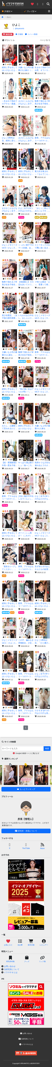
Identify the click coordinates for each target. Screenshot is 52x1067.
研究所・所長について (26, 831)
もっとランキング (26, 789)
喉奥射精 (38, 110)
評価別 (6, 11)
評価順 (19, 34)
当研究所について (11, 969)
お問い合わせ (9, 966)
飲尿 (37, 217)
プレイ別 (29, 11)
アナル (21, 217)
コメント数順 (31, 34)
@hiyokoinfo (18, 28)
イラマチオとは (10, 972)
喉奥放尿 (43, 217)
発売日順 (7, 34)
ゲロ (20, 181)
